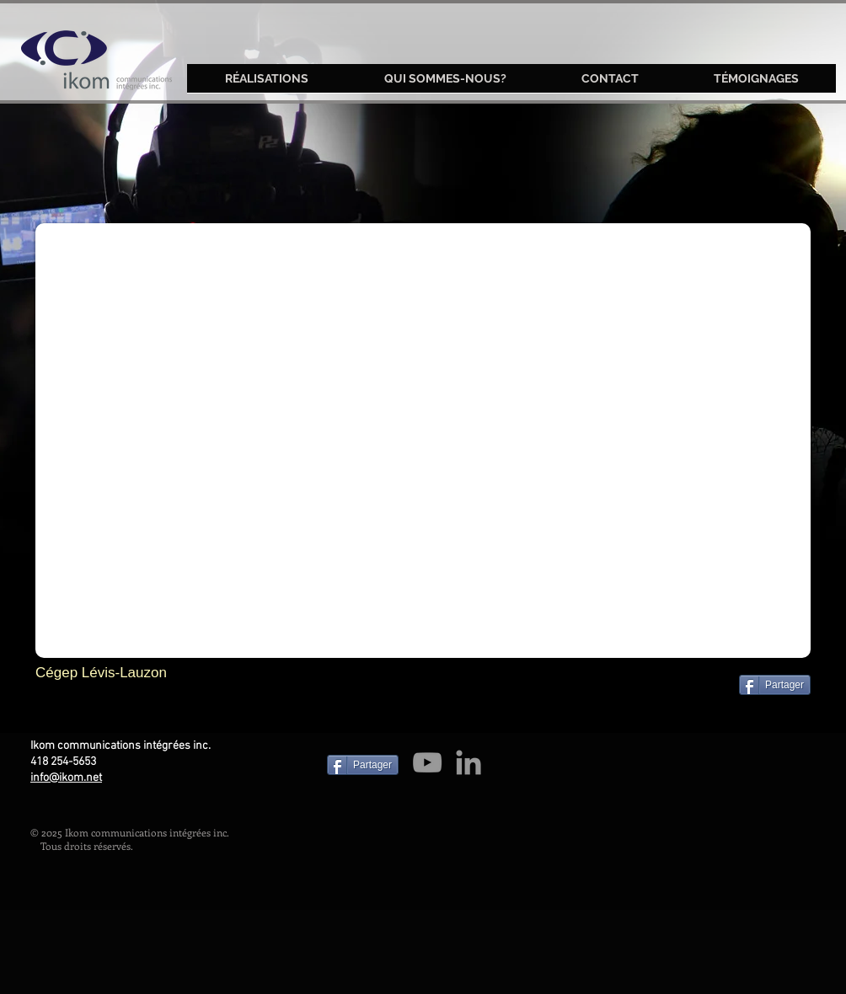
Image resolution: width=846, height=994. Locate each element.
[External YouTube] (423, 440)
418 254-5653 (63, 762)
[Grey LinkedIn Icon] (468, 762)
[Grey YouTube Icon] (427, 762)
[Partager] (775, 685)
